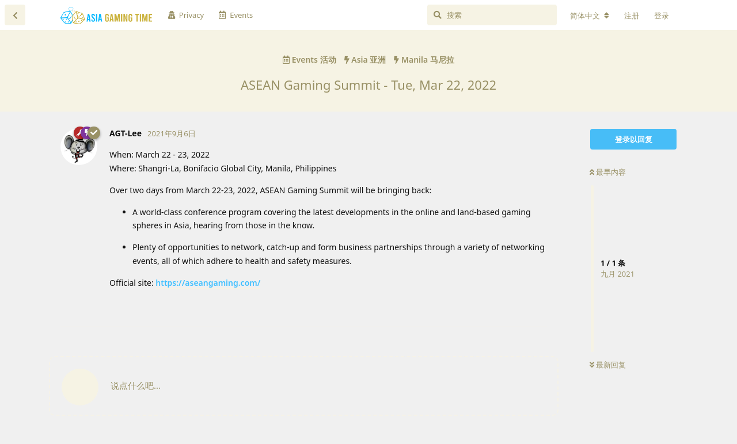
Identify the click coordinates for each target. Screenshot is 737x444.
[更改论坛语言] (590, 15)
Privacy (186, 15)
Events (236, 15)
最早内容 (608, 172)
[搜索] (492, 15)
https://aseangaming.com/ (207, 282)
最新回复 (608, 364)
